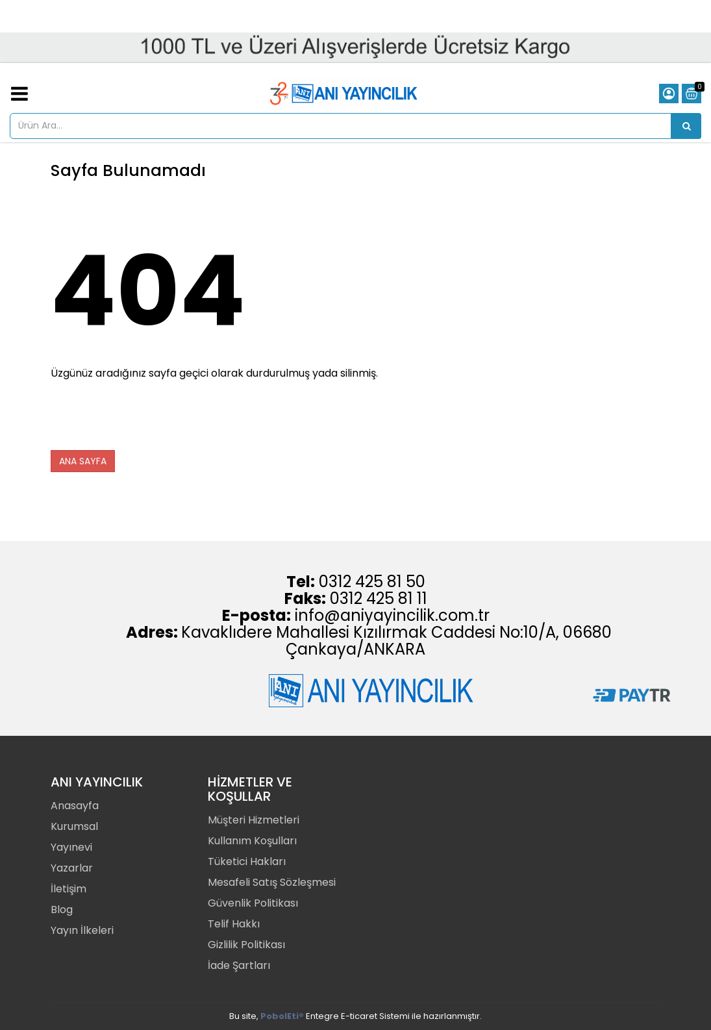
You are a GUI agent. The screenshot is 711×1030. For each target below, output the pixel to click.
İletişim (68, 888)
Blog (62, 909)
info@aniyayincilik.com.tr (392, 615)
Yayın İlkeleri (82, 930)
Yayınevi (71, 847)
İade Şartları (239, 965)
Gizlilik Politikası (246, 944)
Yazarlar (72, 867)
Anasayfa (75, 805)
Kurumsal (74, 826)
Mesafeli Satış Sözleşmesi (272, 882)
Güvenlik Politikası (253, 903)
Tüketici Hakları (247, 861)
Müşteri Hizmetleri (253, 819)
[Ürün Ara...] (686, 126)
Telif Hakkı (234, 923)
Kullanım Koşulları (252, 840)
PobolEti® (282, 1016)
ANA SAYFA (82, 461)
